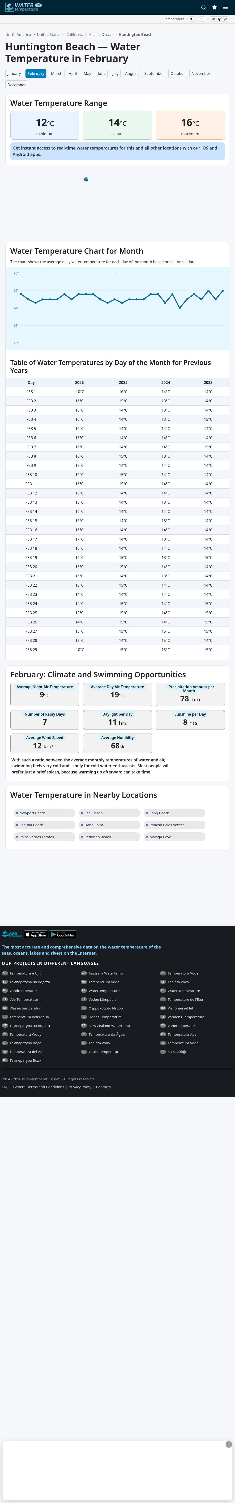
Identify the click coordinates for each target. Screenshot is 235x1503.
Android (21, 154)
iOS (204, 148)
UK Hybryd (219, 19)
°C (191, 19)
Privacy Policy (80, 1086)
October (178, 73)
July (115, 73)
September (154, 73)
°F (202, 19)
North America (18, 34)
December (17, 84)
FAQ (5, 1086)
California (74, 34)
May (87, 73)
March (56, 73)
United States (48, 34)
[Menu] (225, 7)
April (73, 73)
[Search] (203, 7)
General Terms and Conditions (38, 1086)
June (102, 73)
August (131, 73)
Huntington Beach (136, 34)
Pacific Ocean (101, 34)
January (14, 73)
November (201, 73)
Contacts (103, 1086)
